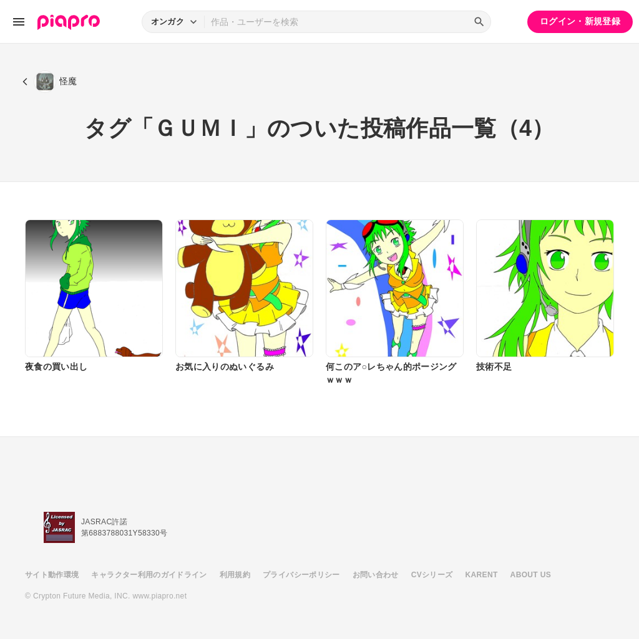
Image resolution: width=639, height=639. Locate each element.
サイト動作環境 (52, 574)
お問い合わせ (376, 574)
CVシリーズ (432, 574)
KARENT (482, 574)
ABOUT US (530, 574)
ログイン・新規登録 (580, 21)
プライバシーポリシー (301, 574)
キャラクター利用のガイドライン (149, 574)
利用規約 (235, 574)
